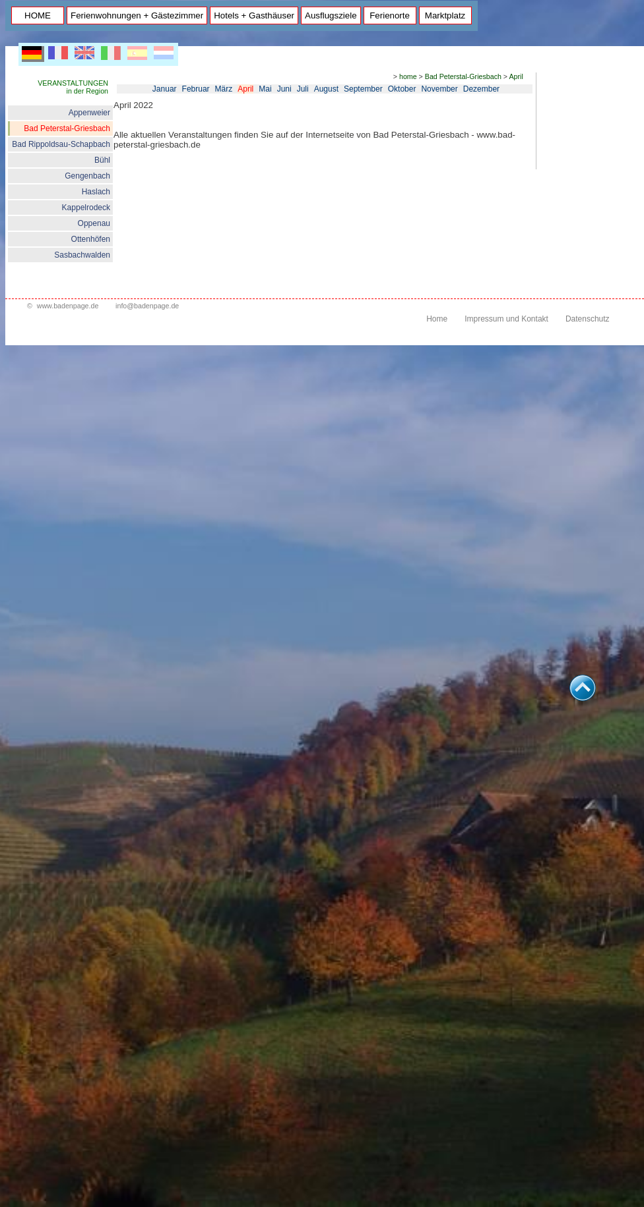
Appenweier (89, 112)
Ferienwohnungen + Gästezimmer (137, 15)
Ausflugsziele (331, 15)
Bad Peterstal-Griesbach (67, 128)
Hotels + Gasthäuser (254, 15)
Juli (303, 89)
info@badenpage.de (147, 306)
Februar (196, 89)
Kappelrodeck (86, 207)
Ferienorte (390, 15)
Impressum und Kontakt (506, 318)
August (326, 89)
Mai (265, 89)
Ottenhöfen (90, 239)
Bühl (102, 160)
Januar (164, 89)
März (224, 89)
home (408, 76)
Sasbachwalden (82, 255)
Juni (284, 89)
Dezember (481, 89)
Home (436, 318)
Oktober (402, 89)
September (363, 89)
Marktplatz (445, 15)
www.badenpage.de (68, 306)
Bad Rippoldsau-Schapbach (61, 144)
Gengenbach (87, 176)
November (439, 89)
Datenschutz (587, 318)
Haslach (96, 191)
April (516, 76)
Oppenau (94, 223)
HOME (37, 15)
